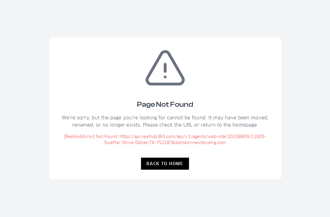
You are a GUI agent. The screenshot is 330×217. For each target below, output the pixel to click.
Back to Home (165, 163)
